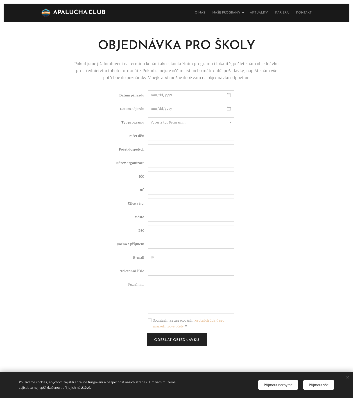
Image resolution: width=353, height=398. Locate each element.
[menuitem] (188, 12)
